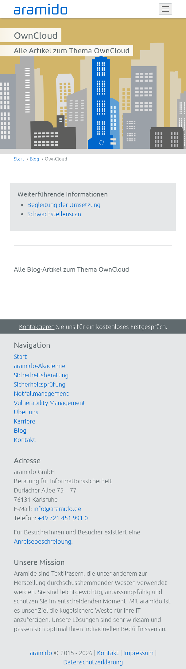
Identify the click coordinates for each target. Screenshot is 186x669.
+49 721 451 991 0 (63, 517)
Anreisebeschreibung (42, 541)
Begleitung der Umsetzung (63, 204)
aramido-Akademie (39, 365)
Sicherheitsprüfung (39, 384)
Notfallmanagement (41, 393)
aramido (41, 652)
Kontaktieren (37, 326)
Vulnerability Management (49, 402)
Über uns (26, 412)
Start (20, 356)
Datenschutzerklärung (93, 662)
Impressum (138, 652)
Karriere (24, 421)
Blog (20, 430)
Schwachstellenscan (54, 213)
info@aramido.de (57, 508)
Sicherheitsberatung (41, 375)
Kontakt (25, 439)
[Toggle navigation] (165, 9)
